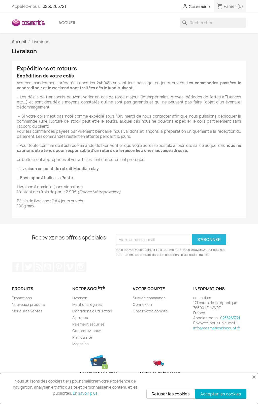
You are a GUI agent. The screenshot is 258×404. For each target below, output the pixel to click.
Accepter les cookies (220, 394)
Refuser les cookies (171, 394)
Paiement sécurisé (88, 324)
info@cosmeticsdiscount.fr (216, 328)
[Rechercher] (213, 23)
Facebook (17, 267)
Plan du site (82, 337)
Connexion (142, 304)
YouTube (48, 267)
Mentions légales (87, 304)
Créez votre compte (150, 311)
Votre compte (149, 288)
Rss (38, 267)
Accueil (67, 22)
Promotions (22, 297)
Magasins (80, 343)
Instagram (81, 267)
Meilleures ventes (27, 311)
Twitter (28, 267)
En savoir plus (85, 393)
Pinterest (59, 267)
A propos (80, 317)
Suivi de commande (149, 297)
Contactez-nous (86, 330)
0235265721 (54, 6)
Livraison (79, 297)
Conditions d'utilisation (92, 311)
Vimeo (70, 267)
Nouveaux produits (28, 304)
